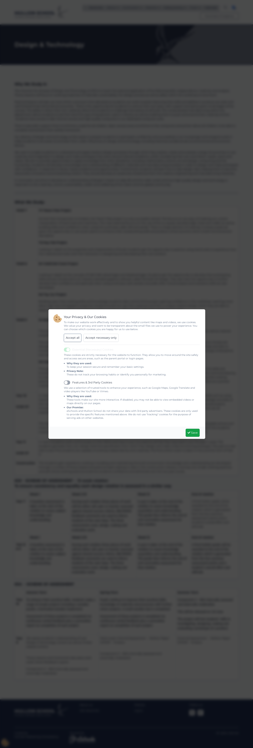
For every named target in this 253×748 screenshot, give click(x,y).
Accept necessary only (101, 337)
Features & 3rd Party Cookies (92, 382)
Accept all (72, 337)
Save (193, 432)
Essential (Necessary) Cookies (92, 349)
